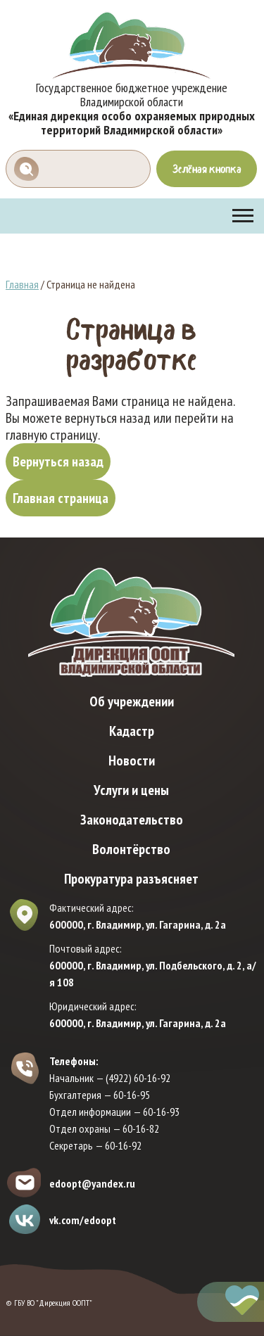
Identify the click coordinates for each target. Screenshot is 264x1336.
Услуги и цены (131, 790)
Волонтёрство (131, 849)
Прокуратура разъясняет (131, 879)
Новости (131, 760)
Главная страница (60, 498)
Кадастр (131, 731)
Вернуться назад (58, 461)
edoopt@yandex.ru (92, 1183)
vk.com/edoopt (82, 1220)
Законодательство (131, 819)
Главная (22, 284)
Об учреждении (131, 701)
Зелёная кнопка (206, 169)
